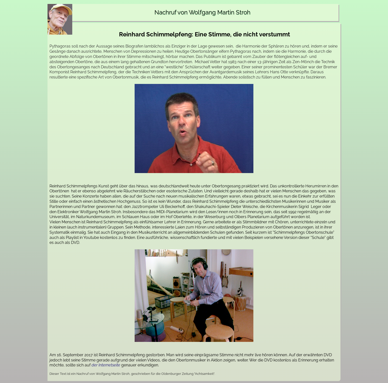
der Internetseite (106, 365)
